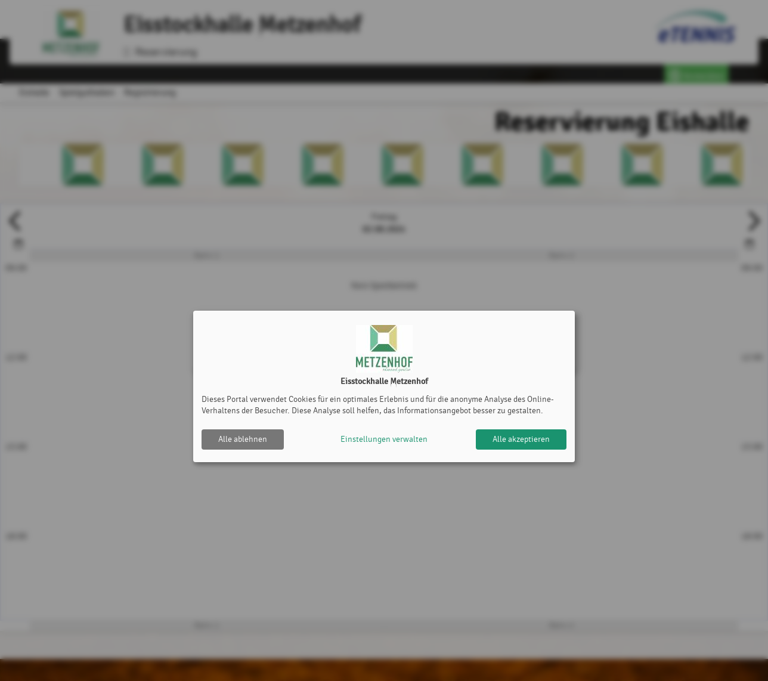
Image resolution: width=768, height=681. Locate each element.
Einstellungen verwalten (384, 439)
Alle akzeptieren (521, 439)
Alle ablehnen (242, 439)
